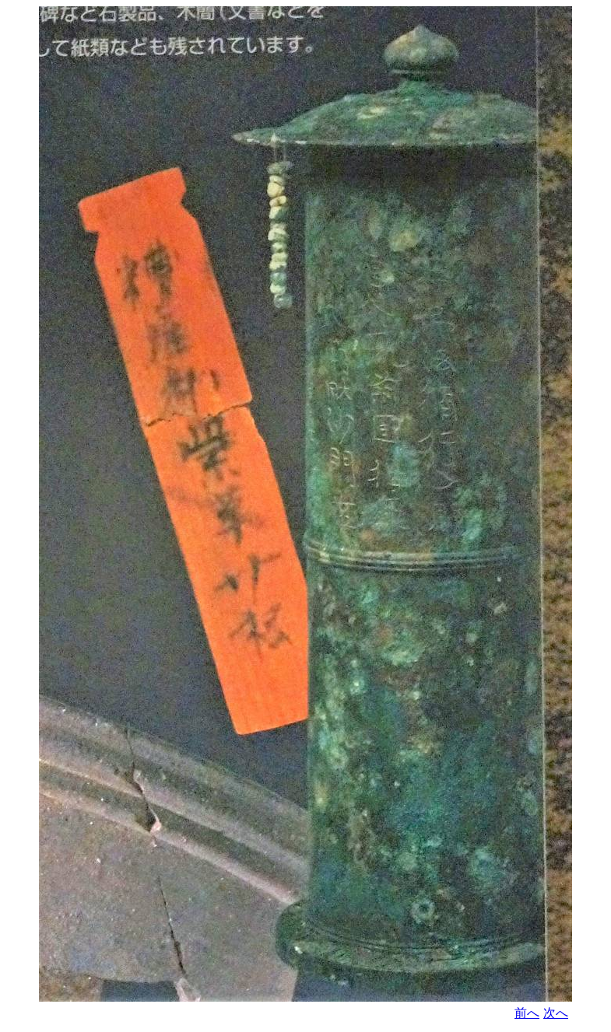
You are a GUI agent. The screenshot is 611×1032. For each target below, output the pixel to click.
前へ (526, 1013)
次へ (555, 1013)
